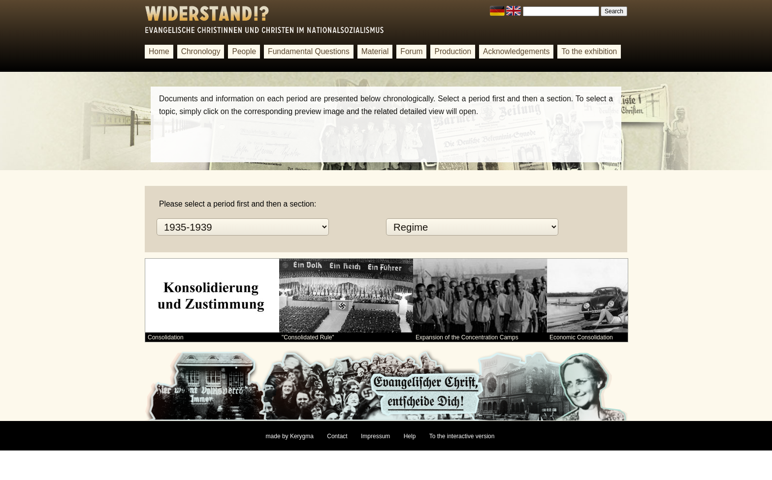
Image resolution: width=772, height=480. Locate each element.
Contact (337, 436)
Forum (411, 51)
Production (452, 51)
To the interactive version (462, 436)
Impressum (375, 436)
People (244, 51)
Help (410, 436)
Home (159, 51)
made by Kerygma (290, 436)
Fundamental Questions (309, 51)
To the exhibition (589, 51)
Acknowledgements (516, 51)
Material (375, 51)
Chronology (201, 51)
